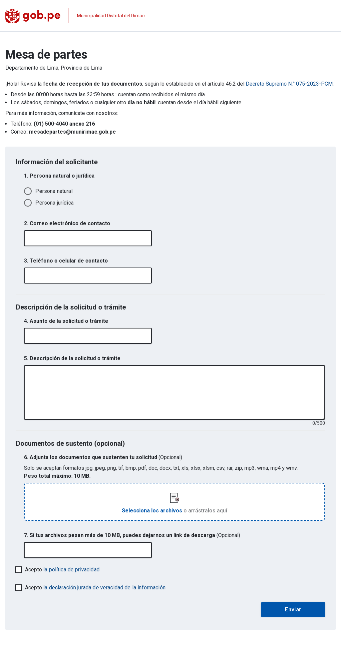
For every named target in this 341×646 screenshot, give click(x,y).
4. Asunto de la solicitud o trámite (66, 321)
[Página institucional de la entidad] (75, 15)
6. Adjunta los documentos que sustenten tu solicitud (103, 457)
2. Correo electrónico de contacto (67, 223)
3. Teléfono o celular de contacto (66, 261)
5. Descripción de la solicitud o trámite (72, 358)
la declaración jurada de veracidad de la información (104, 587)
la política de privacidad (71, 569)
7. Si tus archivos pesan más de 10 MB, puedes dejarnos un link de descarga (132, 535)
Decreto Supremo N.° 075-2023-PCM (289, 84)
